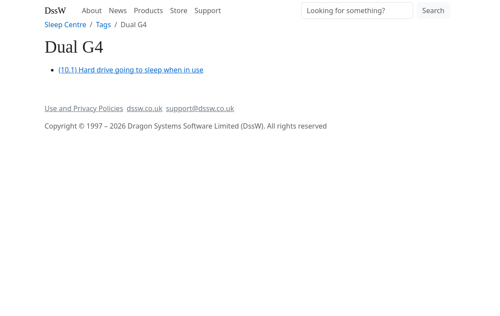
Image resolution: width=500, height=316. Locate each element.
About (91, 10)
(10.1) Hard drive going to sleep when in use (131, 70)
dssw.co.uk (144, 108)
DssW (55, 10)
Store (178, 10)
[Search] (357, 10)
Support (207, 10)
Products (148, 10)
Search (433, 10)
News (118, 10)
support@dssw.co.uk (200, 108)
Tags (103, 24)
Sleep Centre (65, 24)
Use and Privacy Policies (84, 108)
